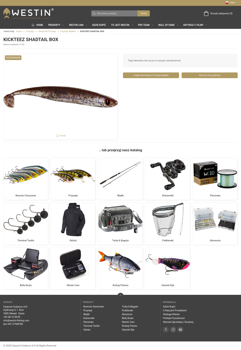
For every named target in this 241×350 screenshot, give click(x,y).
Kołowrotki (168, 195)
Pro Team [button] (146, 25)
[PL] (28, 13)
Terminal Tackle (25, 240)
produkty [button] (56, 25)
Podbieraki (167, 240)
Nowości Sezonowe (26, 195)
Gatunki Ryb (168, 285)
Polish (231, 2)
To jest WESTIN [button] (122, 25)
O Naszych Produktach (175, 310)
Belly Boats (26, 285)
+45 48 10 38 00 (11, 317)
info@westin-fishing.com (16, 320)
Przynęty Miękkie (68, 31)
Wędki (120, 195)
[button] (60, 97)
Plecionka (215, 195)
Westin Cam (73, 285)
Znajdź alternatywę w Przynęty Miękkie (151, 75)
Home (19, 31)
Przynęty (30, 31)
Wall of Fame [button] (168, 25)
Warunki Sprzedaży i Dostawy (178, 322)
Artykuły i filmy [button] (195, 25)
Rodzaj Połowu (120, 285)
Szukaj (144, 13)
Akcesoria (215, 240)
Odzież (73, 240)
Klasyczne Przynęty (47, 31)
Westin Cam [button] (78, 25)
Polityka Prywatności (174, 318)
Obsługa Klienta (171, 314)
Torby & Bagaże (120, 240)
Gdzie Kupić (99, 25)
